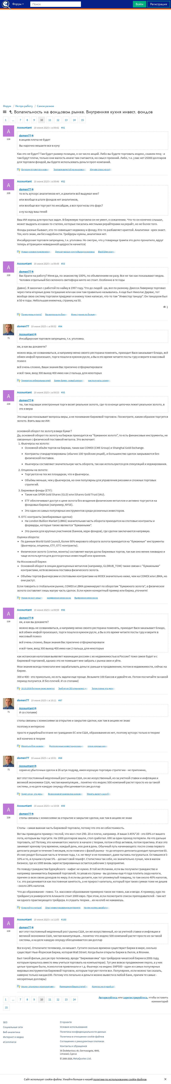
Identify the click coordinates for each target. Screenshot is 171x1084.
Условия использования (73, 1027)
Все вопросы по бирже (56, 314)
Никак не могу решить (32, 597)
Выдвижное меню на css (86, 597)
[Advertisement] (85, 18)
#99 (63, 806)
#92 (63, 181)
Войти (139, 4)
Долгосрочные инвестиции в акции (66, 746)
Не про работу (24, 106)
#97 (60, 700)
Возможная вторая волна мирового (65, 793)
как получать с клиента (99, 380)
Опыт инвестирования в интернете (62, 907)
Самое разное (45, 106)
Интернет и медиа (13, 1037)
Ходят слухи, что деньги (33, 793)
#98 (60, 758)
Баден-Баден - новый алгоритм (69, 380)
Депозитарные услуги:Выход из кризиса (75, 251)
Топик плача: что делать (103, 688)
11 (49, 120)
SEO (5, 1022)
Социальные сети (13, 1027)
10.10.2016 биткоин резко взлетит (38, 688)
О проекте (66, 1022)
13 (66, 120)
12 (58, 120)
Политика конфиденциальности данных (83, 1031)
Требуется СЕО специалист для (73, 688)
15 (82, 120)
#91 (63, 127)
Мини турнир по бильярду (84, 314)
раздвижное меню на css (59, 597)
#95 (63, 392)
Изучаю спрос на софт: (101, 169)
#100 (63, 919)
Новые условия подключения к (36, 251)
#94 (60, 326)
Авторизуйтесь (108, 997)
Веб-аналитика (11, 1032)
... (13, 120)
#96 (63, 610)
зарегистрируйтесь (135, 997)
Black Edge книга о (107, 251)
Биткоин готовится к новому (35, 169)
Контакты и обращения (73, 1046)
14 (74, 120)
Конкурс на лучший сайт (104, 986)
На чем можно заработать (97, 907)
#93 (63, 263)
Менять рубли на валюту (33, 746)
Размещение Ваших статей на (74, 986)
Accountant (24, 127)
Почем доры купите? (31, 314)
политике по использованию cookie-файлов (119, 1079)
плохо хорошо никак (98, 746)
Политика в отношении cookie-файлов (82, 1036)
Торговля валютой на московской (70, 169)
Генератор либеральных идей (36, 380)
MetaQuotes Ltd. (82, 1058)
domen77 (25, 135)
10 (41, 120)
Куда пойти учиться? (31, 907)
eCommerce (9, 1042)
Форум (7, 106)
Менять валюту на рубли (99, 793)
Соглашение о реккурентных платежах (82, 1041)
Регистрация (158, 4)
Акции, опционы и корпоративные (38, 986)
